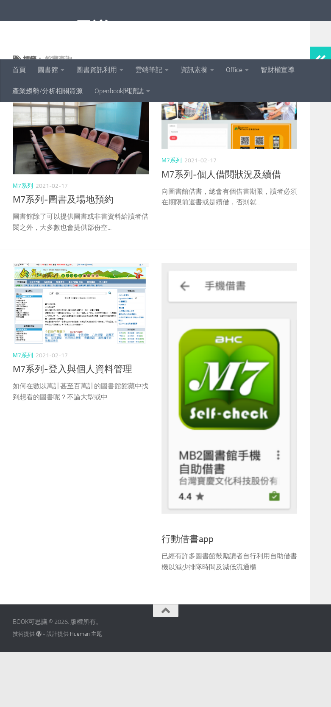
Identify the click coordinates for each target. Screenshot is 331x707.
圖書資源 (173, 580)
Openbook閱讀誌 (119, 91)
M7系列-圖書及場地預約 (63, 254)
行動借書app (187, 594)
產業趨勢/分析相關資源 (47, 91)
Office (234, 70)
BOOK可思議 (61, 29)
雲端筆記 (148, 70)
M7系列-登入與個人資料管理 (72, 424)
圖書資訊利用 (96, 70)
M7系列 (23, 241)
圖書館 (48, 70)
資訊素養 (194, 70)
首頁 (19, 70)
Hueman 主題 (86, 689)
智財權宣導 (278, 70)
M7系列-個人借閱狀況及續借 (221, 229)
